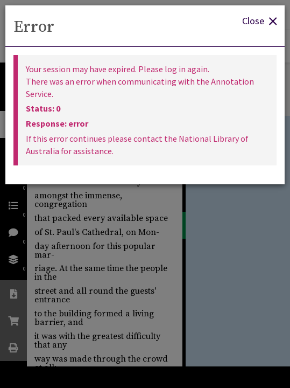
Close (259, 20)
